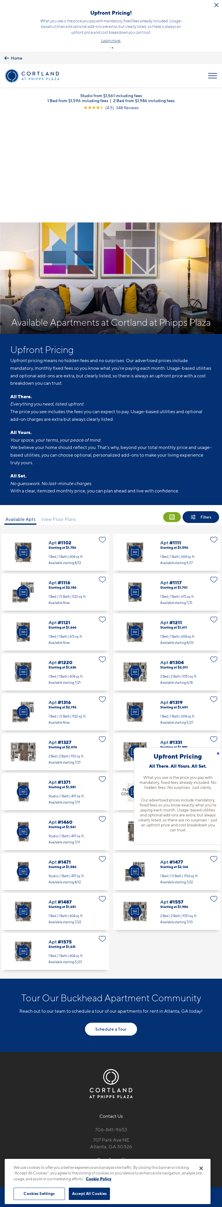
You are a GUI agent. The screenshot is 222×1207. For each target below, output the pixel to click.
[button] (110, 47)
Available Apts (20, 412)
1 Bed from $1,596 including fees (77, 100)
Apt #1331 (167, 644)
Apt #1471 (55, 764)
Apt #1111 (167, 444)
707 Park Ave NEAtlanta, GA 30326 (111, 1035)
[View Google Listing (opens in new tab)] (111, 107)
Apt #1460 (55, 724)
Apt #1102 (55, 444)
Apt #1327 (55, 644)
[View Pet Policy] (111, 1065)
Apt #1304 (167, 564)
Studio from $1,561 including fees (111, 95)
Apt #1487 (55, 804)
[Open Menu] (212, 75)
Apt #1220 (55, 564)
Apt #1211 (167, 524)
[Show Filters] (201, 410)
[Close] (201, 1168)
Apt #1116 (55, 484)
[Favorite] (102, 432)
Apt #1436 (167, 684)
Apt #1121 (55, 524)
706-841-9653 (111, 1022)
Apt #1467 (167, 724)
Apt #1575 (55, 844)
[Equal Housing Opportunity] (99, 1052)
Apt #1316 (55, 604)
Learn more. (115, 40)
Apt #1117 (167, 484)
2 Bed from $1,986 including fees (144, 100)
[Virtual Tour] (23, 444)
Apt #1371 (55, 684)
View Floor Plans (58, 412)
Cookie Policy (98, 1178)
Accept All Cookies (89, 1193)
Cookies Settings (39, 1193)
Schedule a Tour (110, 921)
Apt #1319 (167, 604)
